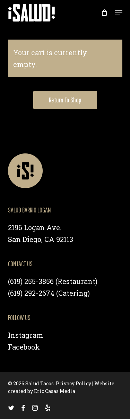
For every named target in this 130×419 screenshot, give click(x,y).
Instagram (25, 335)
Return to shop (65, 100)
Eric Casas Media (54, 391)
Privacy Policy (73, 383)
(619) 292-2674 (31, 293)
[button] (118, 12)
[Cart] (104, 13)
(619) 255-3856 (31, 281)
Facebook (24, 346)
